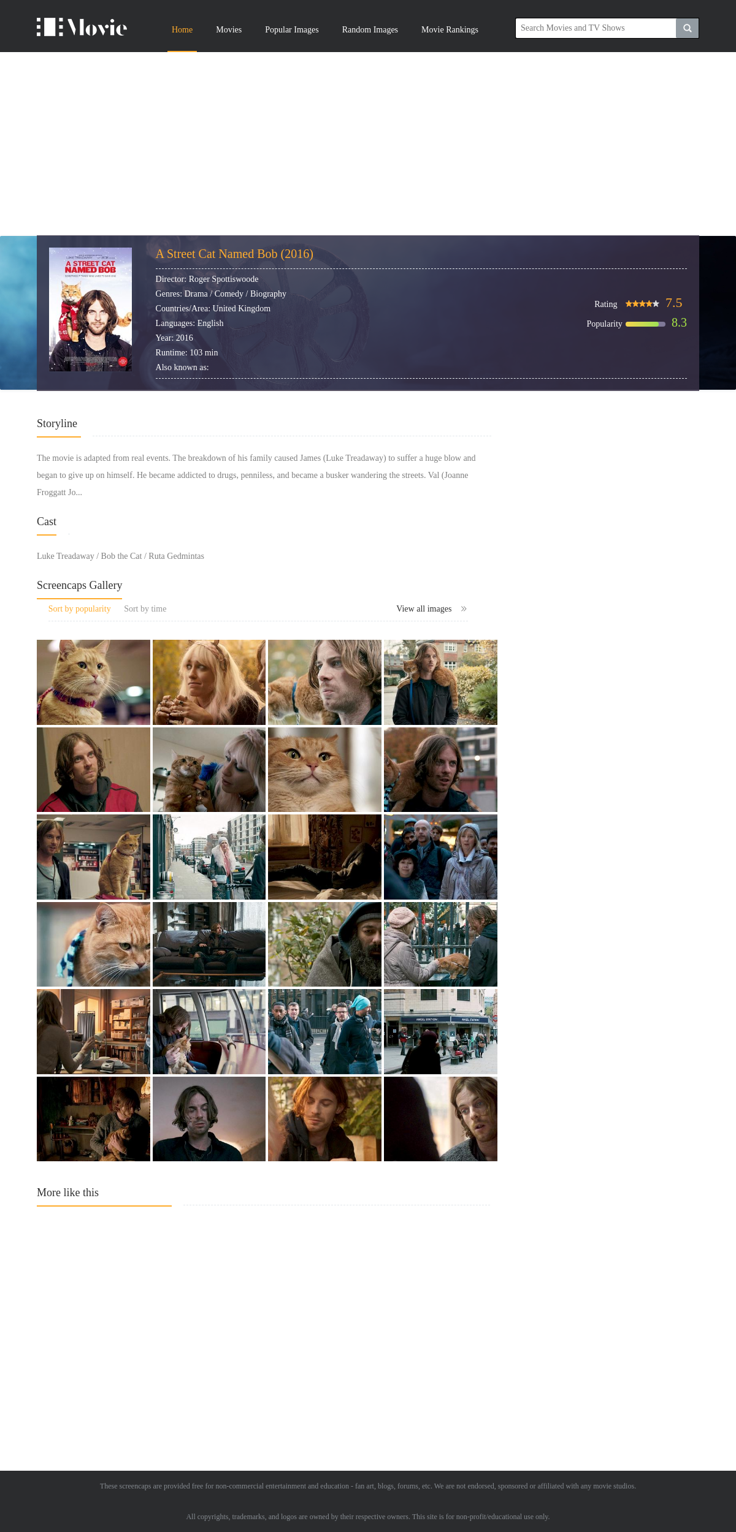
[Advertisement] (368, 144)
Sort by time (145, 608)
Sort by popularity (79, 608)
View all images (432, 609)
